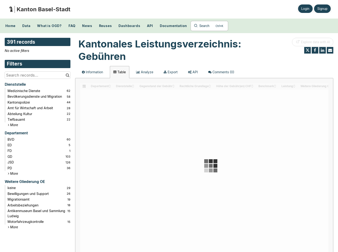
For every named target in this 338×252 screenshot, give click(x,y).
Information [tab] (92, 72)
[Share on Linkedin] (322, 50)
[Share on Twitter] (307, 50)
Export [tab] (171, 72)
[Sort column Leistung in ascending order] (294, 85)
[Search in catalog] (67, 75)
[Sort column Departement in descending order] (110, 86)
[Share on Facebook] (315, 50)
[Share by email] (330, 50)
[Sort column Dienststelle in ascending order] (133, 85)
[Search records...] (37, 75)
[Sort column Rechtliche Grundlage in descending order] (210, 86)
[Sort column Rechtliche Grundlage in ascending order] (210, 85)
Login (305, 9)
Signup (322, 9)
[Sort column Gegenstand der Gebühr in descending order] (173, 86)
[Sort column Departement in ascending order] (110, 85)
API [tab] (193, 72)
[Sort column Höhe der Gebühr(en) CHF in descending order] (252, 86)
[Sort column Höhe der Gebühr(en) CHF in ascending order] (252, 85)
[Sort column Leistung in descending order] (294, 86)
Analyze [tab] (144, 72)
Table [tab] (119, 72)
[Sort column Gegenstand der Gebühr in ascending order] (173, 85)
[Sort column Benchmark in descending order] (275, 86)
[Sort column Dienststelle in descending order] (133, 86)
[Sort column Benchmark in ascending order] (275, 85)
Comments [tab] (221, 72)
